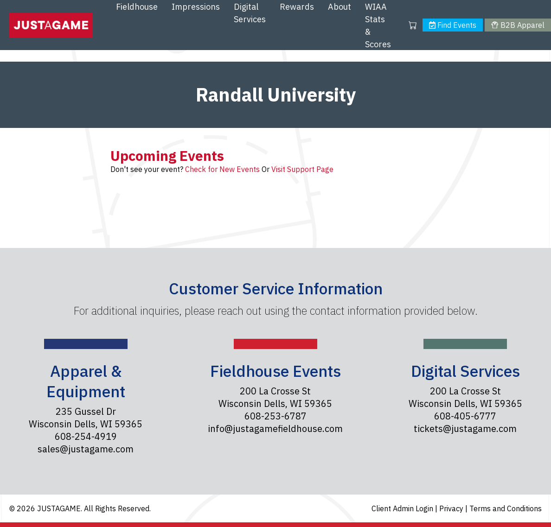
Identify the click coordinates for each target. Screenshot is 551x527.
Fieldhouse (137, 6)
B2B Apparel (518, 25)
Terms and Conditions (505, 508)
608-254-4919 (86, 436)
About (339, 6)
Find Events (452, 25)
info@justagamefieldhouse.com (275, 428)
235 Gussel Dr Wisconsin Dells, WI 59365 (85, 417)
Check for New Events (222, 169)
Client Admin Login (403, 508)
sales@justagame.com (86, 449)
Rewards (297, 6)
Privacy (452, 508)
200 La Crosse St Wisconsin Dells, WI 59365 (275, 397)
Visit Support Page (302, 169)
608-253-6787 (275, 416)
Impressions (196, 6)
